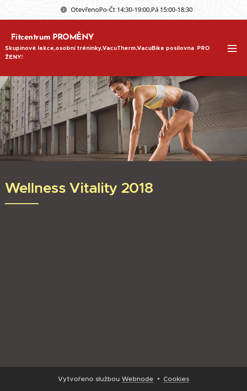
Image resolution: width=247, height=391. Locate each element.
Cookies (176, 379)
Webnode (137, 379)
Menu (232, 48)
